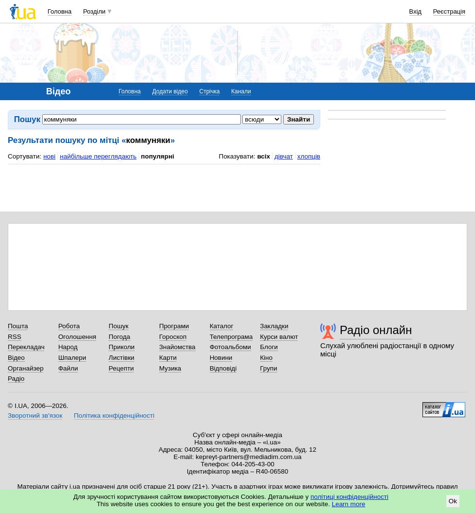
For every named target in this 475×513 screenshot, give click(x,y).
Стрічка (209, 91)
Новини (221, 357)
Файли (68, 368)
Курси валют (279, 336)
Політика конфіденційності (114, 415)
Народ (68, 347)
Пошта (18, 326)
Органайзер (25, 368)
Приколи (121, 347)
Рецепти (121, 368)
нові (49, 156)
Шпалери (72, 357)
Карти (168, 357)
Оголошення (77, 336)
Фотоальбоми (230, 347)
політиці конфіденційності (349, 496)
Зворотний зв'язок (35, 415)
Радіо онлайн (376, 329)
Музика (170, 368)
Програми (174, 326)
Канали (241, 91)
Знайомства (177, 347)
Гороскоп (172, 336)
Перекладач (26, 347)
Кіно (266, 357)
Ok (453, 501)
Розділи (94, 11)
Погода (119, 336)
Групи (268, 368)
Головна (60, 11)
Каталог (222, 326)
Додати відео (170, 91)
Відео (16, 357)
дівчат (283, 156)
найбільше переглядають (98, 156)
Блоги (269, 347)
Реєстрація (449, 11)
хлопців (308, 156)
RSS (14, 336)
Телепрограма (231, 336)
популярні (157, 156)
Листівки (121, 357)
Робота (69, 326)
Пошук (118, 326)
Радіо (16, 378)
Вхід (415, 11)
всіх (263, 156)
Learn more (348, 504)
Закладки (274, 326)
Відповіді (223, 368)
